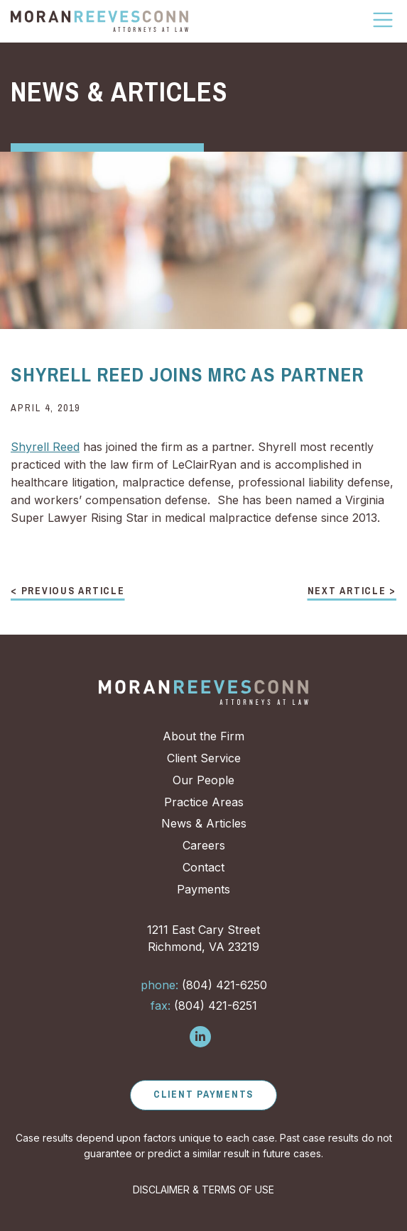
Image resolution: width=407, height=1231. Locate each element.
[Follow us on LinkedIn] (200, 1036)
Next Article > (352, 591)
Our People (203, 780)
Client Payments (203, 1094)
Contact (203, 867)
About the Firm (203, 736)
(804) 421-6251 (204, 1005)
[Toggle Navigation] (383, 20)
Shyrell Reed (45, 447)
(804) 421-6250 (204, 985)
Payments (203, 889)
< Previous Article (68, 591)
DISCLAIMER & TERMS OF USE (203, 1189)
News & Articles (203, 823)
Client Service (204, 758)
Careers (204, 845)
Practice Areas (204, 802)
